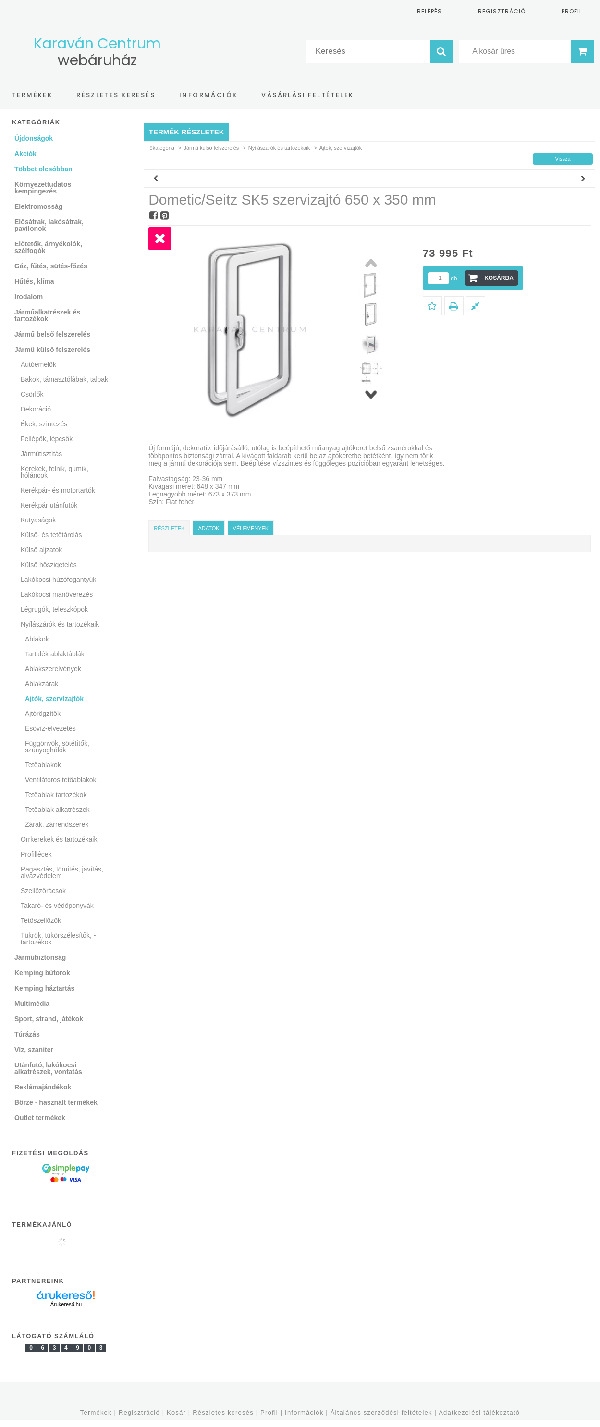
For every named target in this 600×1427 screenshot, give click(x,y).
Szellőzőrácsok (43, 891)
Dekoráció (36, 409)
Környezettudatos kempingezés (42, 188)
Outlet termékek (39, 1118)
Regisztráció (139, 1412)
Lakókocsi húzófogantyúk (58, 579)
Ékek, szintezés (44, 424)
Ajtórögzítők (43, 713)
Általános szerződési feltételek (381, 1412)
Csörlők (32, 394)
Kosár (176, 1412)
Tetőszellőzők (41, 920)
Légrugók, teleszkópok (54, 609)
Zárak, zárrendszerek (56, 824)
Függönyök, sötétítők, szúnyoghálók (57, 746)
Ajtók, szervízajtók (54, 698)
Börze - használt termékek (56, 1102)
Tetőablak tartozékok (55, 794)
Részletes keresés (223, 1412)
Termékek (96, 1412)
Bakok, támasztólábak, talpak (64, 379)
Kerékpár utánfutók (49, 505)
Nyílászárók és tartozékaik (279, 148)
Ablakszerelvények (53, 669)
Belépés (429, 11)
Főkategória (160, 148)
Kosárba (499, 278)
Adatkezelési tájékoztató (479, 1412)
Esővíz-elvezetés (50, 728)
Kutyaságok (38, 520)
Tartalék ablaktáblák (55, 654)
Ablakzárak (41, 684)
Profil (269, 1412)
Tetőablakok (43, 765)
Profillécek (36, 854)
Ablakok (37, 639)
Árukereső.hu (66, 1304)
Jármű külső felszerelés (211, 148)
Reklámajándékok (42, 1087)
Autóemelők (38, 364)
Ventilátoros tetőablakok (61, 780)
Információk (304, 1412)
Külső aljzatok (41, 550)
